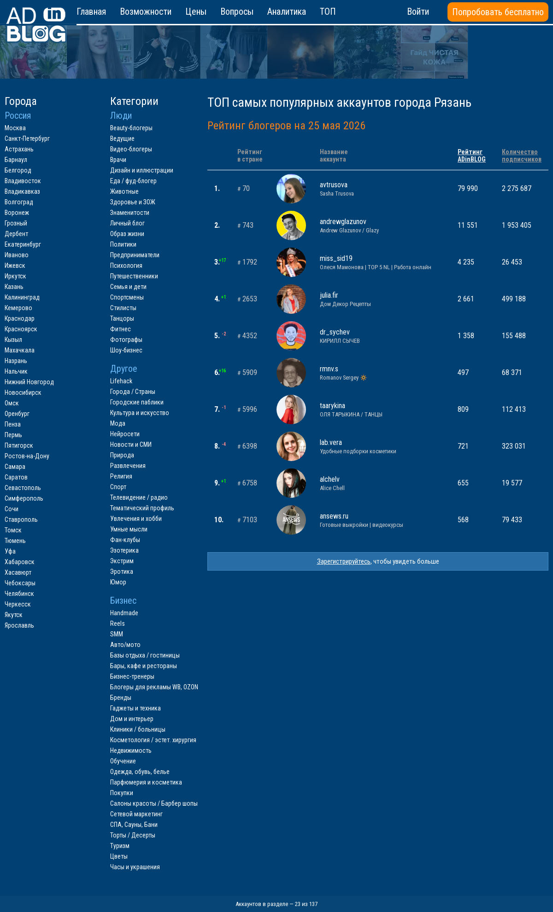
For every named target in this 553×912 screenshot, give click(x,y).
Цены (195, 11)
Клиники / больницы (137, 729)
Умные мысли (128, 529)
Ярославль (19, 625)
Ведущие (122, 138)
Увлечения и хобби (136, 518)
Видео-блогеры (131, 149)
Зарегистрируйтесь (344, 561)
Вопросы (236, 11)
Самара (15, 466)
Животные (124, 191)
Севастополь (23, 487)
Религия (121, 476)
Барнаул (16, 159)
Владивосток (23, 181)
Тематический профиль (142, 508)
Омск (12, 403)
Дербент (16, 233)
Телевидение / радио (139, 497)
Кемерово (18, 308)
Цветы (119, 856)
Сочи (11, 509)
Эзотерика (124, 550)
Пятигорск (19, 445)
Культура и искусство (139, 412)
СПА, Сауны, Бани (134, 824)
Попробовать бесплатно (498, 11)
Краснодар (20, 318)
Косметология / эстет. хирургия (153, 740)
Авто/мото (125, 644)
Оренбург (17, 413)
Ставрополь (21, 519)
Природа (122, 455)
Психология (126, 265)
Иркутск (15, 276)
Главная (91, 11)
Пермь (13, 435)
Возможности (145, 11)
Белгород (18, 170)
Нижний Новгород (29, 382)
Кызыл (13, 339)
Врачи (118, 159)
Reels (117, 623)
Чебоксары (20, 583)
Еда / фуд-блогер (133, 181)
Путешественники (134, 276)
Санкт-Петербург (27, 138)
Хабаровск (20, 562)
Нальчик (16, 371)
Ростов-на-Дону (27, 456)
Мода (117, 423)
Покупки (121, 793)
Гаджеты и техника (135, 708)
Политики (123, 244)
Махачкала (20, 350)
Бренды (120, 697)
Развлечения (128, 465)
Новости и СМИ (131, 444)
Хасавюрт (18, 572)
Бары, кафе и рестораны (143, 666)
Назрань (16, 360)
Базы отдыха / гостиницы (145, 655)
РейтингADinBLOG (472, 155)
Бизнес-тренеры (132, 676)
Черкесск (18, 604)
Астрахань (19, 149)
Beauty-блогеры (131, 128)
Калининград (22, 297)
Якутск (14, 614)
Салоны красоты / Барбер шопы (154, 803)
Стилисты (123, 308)
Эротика (121, 571)
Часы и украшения (135, 867)
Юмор (118, 582)
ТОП (328, 11)
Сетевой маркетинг (136, 814)
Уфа (10, 551)
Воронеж (17, 212)
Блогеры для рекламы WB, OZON (154, 687)
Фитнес (120, 329)
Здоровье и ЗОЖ (132, 202)
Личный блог (127, 223)
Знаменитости (129, 212)
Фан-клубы (125, 539)
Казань (14, 286)
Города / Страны (132, 391)
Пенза (13, 424)
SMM (116, 634)
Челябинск (19, 593)
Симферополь (24, 498)
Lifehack (121, 381)
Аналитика (286, 11)
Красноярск (21, 329)
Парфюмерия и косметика (146, 782)
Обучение (123, 761)
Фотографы (126, 339)
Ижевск (15, 265)
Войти (418, 11)
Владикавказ (22, 191)
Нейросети (125, 434)
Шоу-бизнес (126, 350)
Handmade (124, 613)
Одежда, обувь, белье (140, 771)
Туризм (119, 845)
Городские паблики (137, 402)
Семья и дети (128, 286)
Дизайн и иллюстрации (141, 170)
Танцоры (122, 318)
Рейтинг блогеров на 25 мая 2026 (286, 125)
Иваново (17, 255)
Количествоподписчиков (521, 155)
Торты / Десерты (132, 835)
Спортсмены (127, 297)
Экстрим (122, 561)
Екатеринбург (23, 244)
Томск (13, 530)
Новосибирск (23, 392)
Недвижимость (131, 750)
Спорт (118, 487)
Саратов (16, 477)
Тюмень (15, 540)
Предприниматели (134, 255)
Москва (15, 128)
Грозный (16, 223)
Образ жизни (127, 233)
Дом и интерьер (131, 718)
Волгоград (19, 202)
